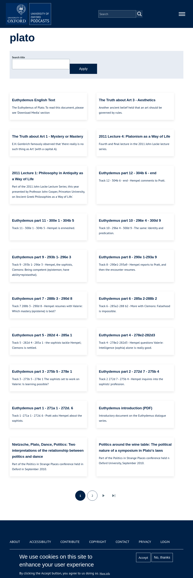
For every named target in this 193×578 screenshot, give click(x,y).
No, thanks (162, 557)
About (15, 542)
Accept (143, 557)
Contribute (70, 542)
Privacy (145, 542)
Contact (122, 542)
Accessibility (40, 542)
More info (105, 573)
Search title (18, 57)
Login (165, 542)
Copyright (97, 542)
